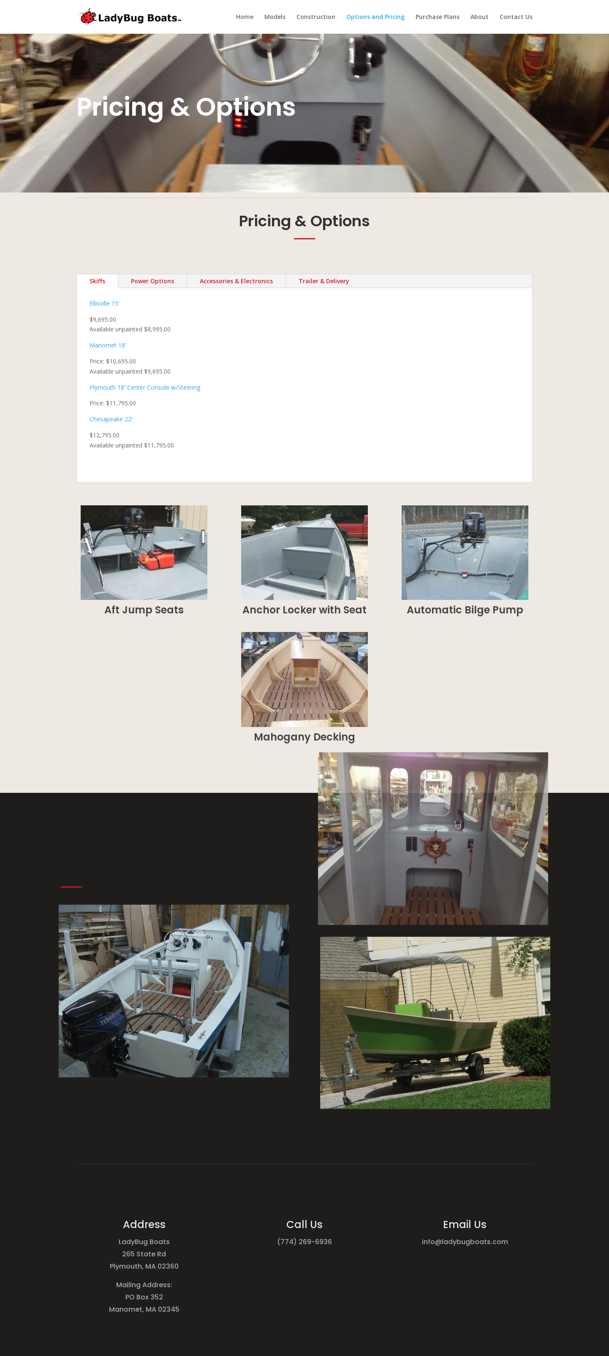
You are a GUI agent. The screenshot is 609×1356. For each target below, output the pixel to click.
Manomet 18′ (108, 345)
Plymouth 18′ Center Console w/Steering (145, 387)
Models (274, 17)
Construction (315, 17)
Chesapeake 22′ (111, 419)
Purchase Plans (437, 17)
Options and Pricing (375, 17)
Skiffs (97, 281)
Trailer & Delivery (324, 281)
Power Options (152, 281)
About (479, 17)
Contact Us (516, 17)
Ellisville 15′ (105, 303)
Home (244, 17)
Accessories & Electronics (236, 281)
